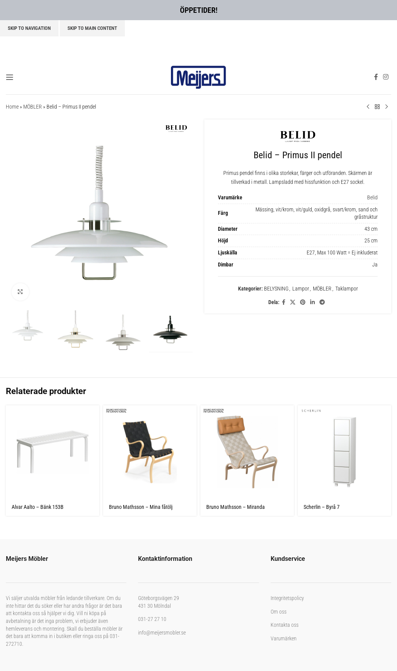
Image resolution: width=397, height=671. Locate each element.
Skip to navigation (29, 28)
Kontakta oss (285, 625)
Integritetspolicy (287, 598)
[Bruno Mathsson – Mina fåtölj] (150, 452)
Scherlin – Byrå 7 (322, 507)
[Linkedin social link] (312, 302)
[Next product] (386, 107)
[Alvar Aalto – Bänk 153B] (52, 452)
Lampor (300, 288)
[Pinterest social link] (303, 302)
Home (12, 107)
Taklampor (346, 288)
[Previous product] (368, 107)
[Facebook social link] (375, 77)
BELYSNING (276, 288)
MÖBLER (32, 107)
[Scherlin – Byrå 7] (344, 452)
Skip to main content (92, 28)
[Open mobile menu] (9, 77)
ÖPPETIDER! (198, 10)
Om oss (279, 612)
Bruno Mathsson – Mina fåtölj (141, 507)
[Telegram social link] (322, 302)
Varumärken (284, 638)
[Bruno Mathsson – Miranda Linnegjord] (247, 452)
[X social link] (293, 302)
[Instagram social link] (386, 77)
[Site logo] (198, 76)
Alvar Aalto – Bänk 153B (38, 507)
